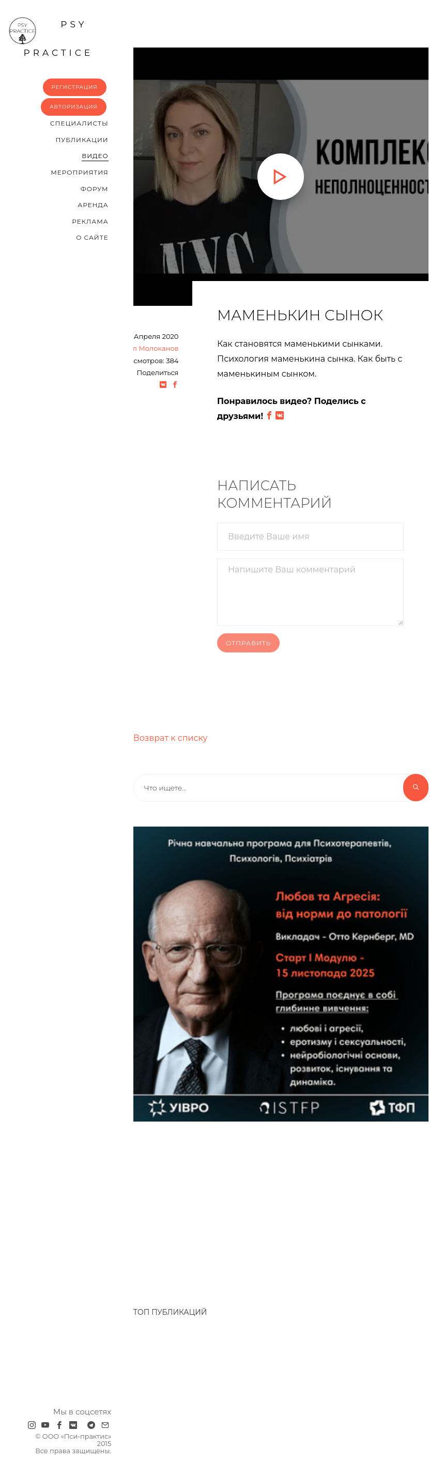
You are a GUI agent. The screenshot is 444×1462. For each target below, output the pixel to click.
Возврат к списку (170, 738)
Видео (95, 156)
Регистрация (75, 87)
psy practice (50, 37)
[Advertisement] (231, 1209)
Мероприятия (79, 172)
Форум (95, 189)
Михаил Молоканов (144, 348)
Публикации (82, 140)
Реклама (90, 221)
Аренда (93, 205)
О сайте (92, 237)
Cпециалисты (79, 123)
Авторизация (74, 106)
